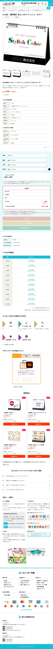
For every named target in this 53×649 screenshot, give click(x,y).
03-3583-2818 (8, 641)
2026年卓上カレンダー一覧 (23, 10)
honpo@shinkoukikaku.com (15, 527)
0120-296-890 (30, 3)
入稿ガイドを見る (18, 387)
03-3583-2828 (8, 639)
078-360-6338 (11, 523)
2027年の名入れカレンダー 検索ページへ (12, 462)
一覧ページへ (6, 464)
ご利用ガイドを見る (9, 344)
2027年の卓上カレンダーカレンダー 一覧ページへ (34, 462)
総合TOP (4, 10)
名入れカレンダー (12, 10)
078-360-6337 (8, 628)
